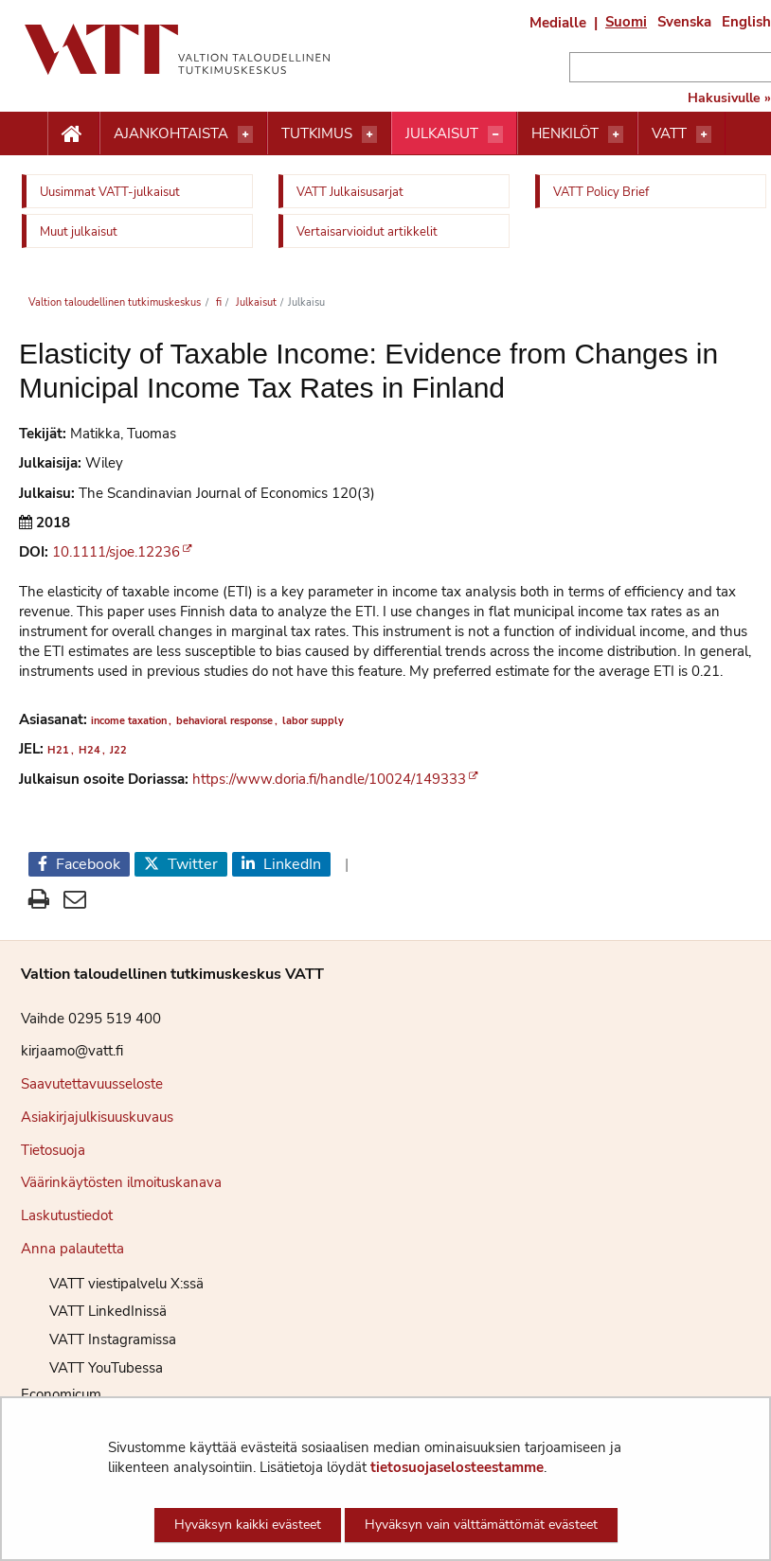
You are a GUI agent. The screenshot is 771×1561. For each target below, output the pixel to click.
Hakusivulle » (729, 98)
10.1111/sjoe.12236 (116, 551)
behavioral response (224, 721)
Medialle (557, 22)
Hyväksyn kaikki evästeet (247, 1525)
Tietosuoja (53, 1150)
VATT (669, 133)
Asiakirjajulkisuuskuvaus (97, 1117)
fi (217, 302)
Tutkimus (316, 133)
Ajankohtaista (171, 133)
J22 (118, 750)
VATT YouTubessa (92, 1367)
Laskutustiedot (67, 1215)
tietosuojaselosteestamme (457, 1467)
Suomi (626, 21)
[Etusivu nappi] (73, 134)
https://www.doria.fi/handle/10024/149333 (329, 779)
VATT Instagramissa (98, 1339)
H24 (89, 750)
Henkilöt (565, 133)
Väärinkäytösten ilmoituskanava (121, 1182)
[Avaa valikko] (245, 134)
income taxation (129, 721)
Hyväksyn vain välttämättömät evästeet (481, 1525)
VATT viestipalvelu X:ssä (112, 1283)
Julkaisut (441, 133)
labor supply (313, 721)
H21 (58, 750)
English (746, 21)
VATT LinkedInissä (94, 1311)
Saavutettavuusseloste (92, 1083)
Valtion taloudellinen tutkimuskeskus (114, 302)
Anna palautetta (72, 1248)
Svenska (684, 21)
